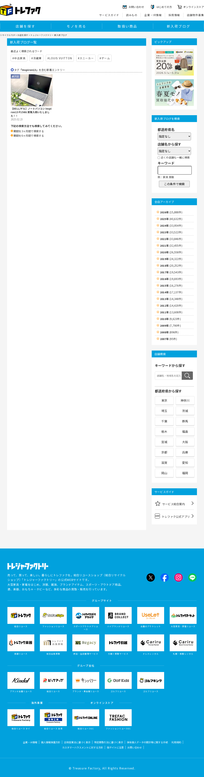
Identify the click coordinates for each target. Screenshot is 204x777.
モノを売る (76, 26)
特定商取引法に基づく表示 (108, 742)
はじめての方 (164, 7)
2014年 (171, 292)
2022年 (171, 239)
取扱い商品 (127, 26)
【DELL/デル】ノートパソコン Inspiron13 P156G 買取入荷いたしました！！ (31, 112)
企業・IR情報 (153, 15)
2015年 (171, 285)
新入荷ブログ (178, 26)
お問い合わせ (134, 747)
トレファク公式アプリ (172, 515)
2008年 (169, 332)
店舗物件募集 (195, 15)
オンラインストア (193, 7)
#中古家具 (19, 58)
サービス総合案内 (170, 503)
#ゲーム (105, 58)
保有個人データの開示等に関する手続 (147, 742)
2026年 (171, 212)
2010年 (170, 319)
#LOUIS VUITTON (59, 58)
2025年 (171, 219)
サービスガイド (109, 15)
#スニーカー (86, 58)
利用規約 (176, 742)
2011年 (171, 312)
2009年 (170, 325)
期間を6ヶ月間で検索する (29, 135)
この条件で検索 (174, 184)
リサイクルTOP (7, 35)
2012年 (171, 305)
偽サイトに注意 (115, 747)
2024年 (171, 225)
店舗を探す (25, 26)
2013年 (171, 299)
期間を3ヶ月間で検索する (29, 131)
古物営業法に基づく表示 (77, 742)
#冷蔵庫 (36, 58)
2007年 (168, 339)
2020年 (171, 252)
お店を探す (22, 35)
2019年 (171, 259)
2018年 (171, 265)
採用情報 (174, 15)
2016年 (171, 279)
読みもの (132, 15)
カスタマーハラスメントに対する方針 (82, 747)
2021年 (171, 245)
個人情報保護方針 (50, 742)
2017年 (171, 272)
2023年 (171, 232)
